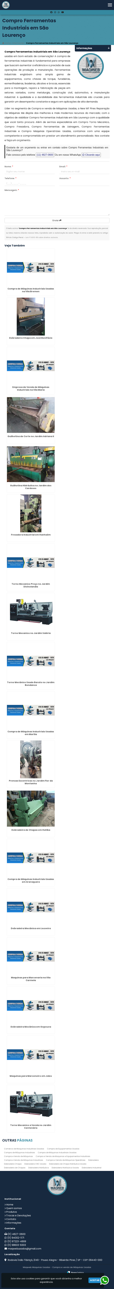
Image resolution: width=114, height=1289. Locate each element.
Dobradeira (93, 1160)
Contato (11, 1219)
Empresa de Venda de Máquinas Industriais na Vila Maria (30, 388)
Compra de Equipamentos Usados (63, 1148)
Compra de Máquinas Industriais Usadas (57, 1152)
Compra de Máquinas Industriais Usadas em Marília (31, 733)
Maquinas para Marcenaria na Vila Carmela (30, 979)
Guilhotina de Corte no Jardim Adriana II (31, 436)
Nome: (9, 166)
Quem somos (14, 1208)
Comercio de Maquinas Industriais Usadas (24, 1148)
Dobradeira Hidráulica (38, 1167)
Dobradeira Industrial (91, 1167)
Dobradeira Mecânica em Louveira (31, 928)
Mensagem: (12, 190)
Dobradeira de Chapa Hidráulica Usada (67, 1164)
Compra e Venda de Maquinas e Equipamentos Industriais (63, 1156)
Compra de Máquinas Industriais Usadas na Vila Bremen (31, 290)
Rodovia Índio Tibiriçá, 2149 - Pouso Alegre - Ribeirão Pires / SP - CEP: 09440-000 (54, 1260)
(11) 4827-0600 (45, 155)
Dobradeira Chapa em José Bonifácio (30, 337)
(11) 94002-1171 (15, 1237)
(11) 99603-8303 (16, 1245)
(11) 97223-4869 (16, 1241)
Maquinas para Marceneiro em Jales (31, 1075)
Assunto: (65, 178)
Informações (13, 1223)
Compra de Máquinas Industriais (19, 1152)
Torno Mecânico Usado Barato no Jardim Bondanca (30, 684)
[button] (110, 5)
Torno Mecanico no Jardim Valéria (31, 633)
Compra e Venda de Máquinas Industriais (23, 1160)
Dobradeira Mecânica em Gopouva (31, 1026)
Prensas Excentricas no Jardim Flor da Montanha (31, 782)
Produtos (11, 1212)
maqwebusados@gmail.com (24, 1248)
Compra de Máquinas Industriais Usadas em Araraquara (31, 880)
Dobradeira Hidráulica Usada (65, 1167)
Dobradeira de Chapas (14, 1167)
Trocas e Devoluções (18, 1215)
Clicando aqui (91, 155)
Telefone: (10, 178)
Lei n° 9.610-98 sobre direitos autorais (42, 237)
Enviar (57, 220)
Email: (63, 166)
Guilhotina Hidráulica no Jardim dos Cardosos (30, 487)
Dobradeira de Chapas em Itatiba (30, 829)
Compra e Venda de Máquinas (18, 1156)
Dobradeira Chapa (13, 1164)
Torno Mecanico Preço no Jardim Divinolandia (31, 585)
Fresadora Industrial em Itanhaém (31, 534)
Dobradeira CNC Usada (35, 1164)
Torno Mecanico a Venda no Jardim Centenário (30, 1126)
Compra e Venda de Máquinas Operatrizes (65, 1160)
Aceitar (94, 1280)
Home (9, 1204)
